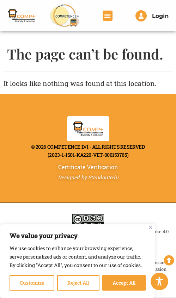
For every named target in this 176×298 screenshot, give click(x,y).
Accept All (124, 282)
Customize (32, 282)
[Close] (150, 227)
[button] (108, 16)
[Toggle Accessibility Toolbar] (159, 281)
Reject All (78, 282)
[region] (77, 261)
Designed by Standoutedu (88, 177)
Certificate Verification (88, 166)
